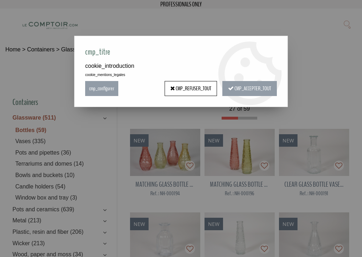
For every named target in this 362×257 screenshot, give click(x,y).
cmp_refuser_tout (190, 88)
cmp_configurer (101, 88)
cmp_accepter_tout (249, 88)
